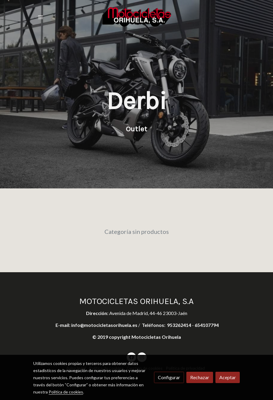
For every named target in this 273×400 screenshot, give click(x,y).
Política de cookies (66, 391)
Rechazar (199, 377)
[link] (136, 17)
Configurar (169, 377)
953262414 (179, 325)
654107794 (207, 325)
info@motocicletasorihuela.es (104, 325)
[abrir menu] (40, 17)
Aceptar (227, 377)
